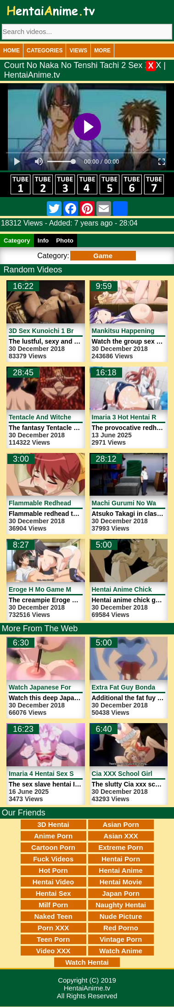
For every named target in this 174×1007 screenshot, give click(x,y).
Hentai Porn (120, 859)
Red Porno (120, 928)
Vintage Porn (121, 939)
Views (78, 50)
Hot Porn (53, 870)
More (102, 50)
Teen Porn (53, 939)
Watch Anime (120, 951)
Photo (64, 240)
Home (11, 50)
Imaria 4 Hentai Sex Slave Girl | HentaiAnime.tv (80, 773)
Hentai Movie (121, 882)
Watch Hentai (86, 962)
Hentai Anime (120, 870)
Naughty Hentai (120, 905)
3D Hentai (53, 824)
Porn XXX (53, 928)
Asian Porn (120, 824)
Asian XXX (120, 836)
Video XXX (53, 951)
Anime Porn (53, 836)
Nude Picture (121, 916)
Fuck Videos (53, 859)
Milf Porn (53, 905)
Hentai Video (53, 882)
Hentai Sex (53, 893)
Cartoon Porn (53, 847)
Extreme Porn (120, 847)
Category (17, 240)
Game (102, 256)
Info (43, 240)
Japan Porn (121, 893)
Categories (44, 50)
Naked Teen (53, 916)
